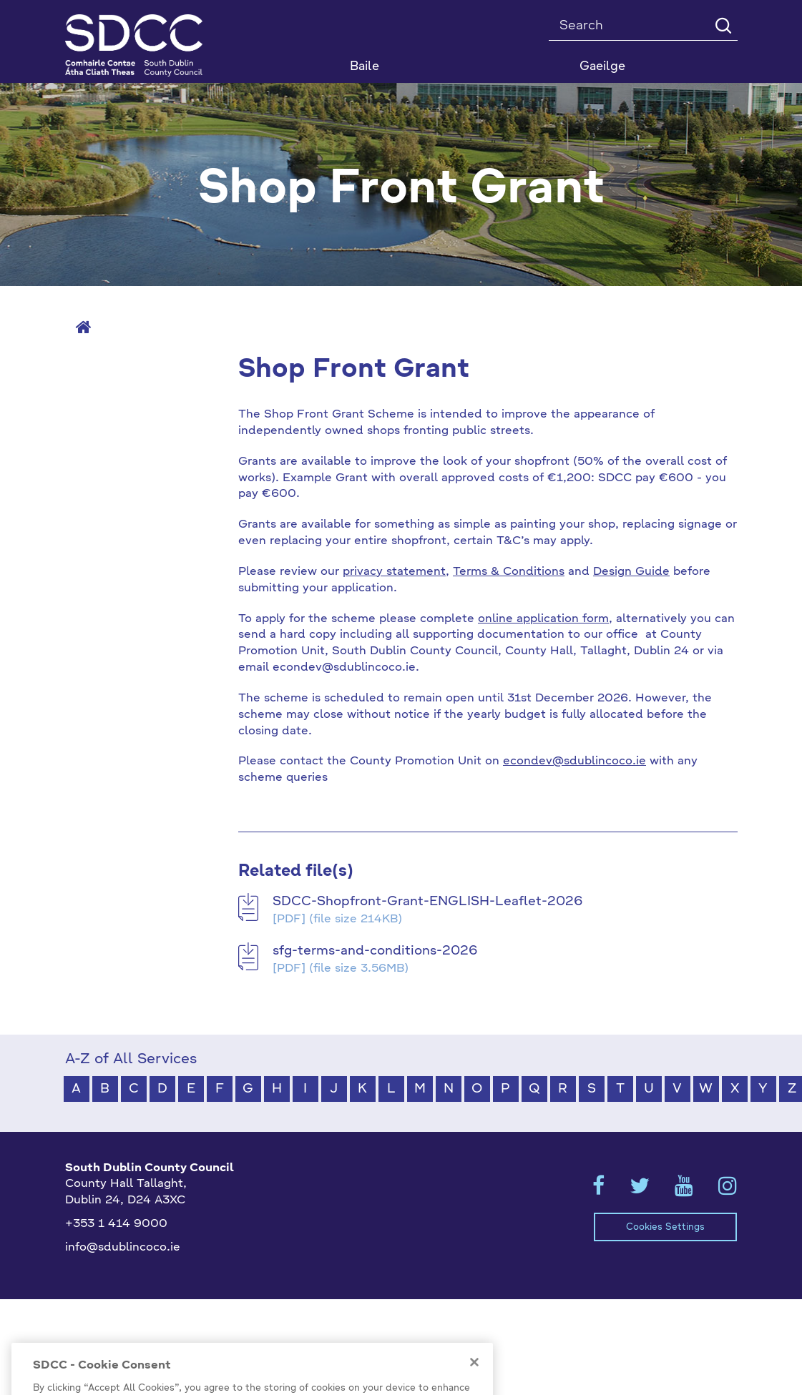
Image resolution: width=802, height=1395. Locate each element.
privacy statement (394, 572)
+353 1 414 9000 (116, 1224)
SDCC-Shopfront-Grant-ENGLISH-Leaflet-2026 (427, 901)
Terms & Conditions (508, 572)
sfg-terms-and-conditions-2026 (375, 951)
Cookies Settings (665, 1227)
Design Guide (631, 572)
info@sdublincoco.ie (122, 1247)
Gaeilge (602, 67)
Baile (364, 67)
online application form (543, 619)
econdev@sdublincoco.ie (574, 761)
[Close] (474, 1384)
